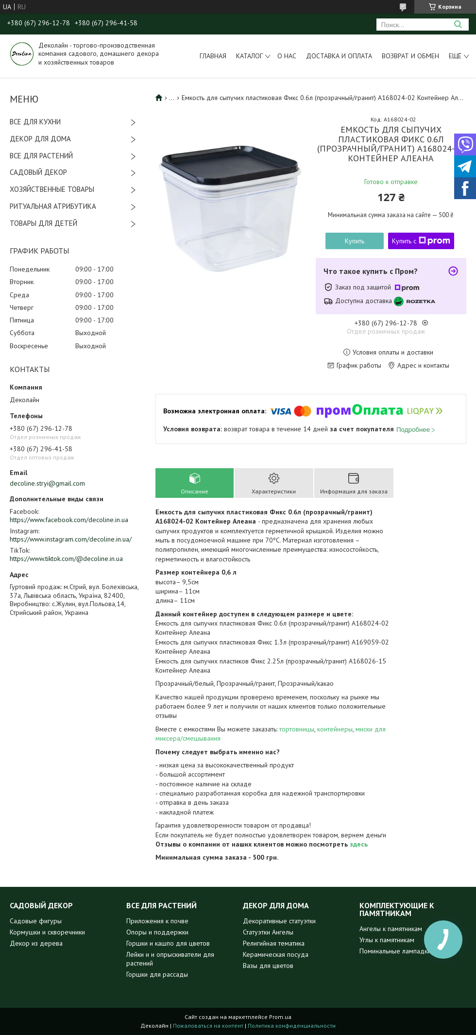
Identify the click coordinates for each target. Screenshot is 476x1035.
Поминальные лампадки (395, 951)
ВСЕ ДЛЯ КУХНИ (35, 121)
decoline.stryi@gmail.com (47, 483)
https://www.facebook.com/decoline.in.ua (69, 519)
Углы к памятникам (386, 939)
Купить (354, 241)
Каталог (249, 55)
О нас (286, 55)
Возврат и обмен (410, 55)
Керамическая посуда (275, 954)
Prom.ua (280, 1016)
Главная (213, 55)
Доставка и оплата (339, 55)
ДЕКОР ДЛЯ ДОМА (40, 138)
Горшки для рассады (157, 974)
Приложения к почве (157, 920)
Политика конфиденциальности (292, 1025)
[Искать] (458, 24)
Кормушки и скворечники (47, 932)
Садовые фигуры (36, 920)
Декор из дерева (36, 943)
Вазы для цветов (268, 965)
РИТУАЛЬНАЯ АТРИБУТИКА (53, 206)
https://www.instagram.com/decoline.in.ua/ (71, 539)
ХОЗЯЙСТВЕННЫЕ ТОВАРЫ (52, 189)
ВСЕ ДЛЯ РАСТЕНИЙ (41, 155)
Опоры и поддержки (157, 932)
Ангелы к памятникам (390, 928)
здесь (359, 844)
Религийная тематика (274, 943)
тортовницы (296, 729)
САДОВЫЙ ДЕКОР (38, 172)
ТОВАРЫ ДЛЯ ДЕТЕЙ (43, 223)
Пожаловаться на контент (208, 1025)
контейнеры (335, 729)
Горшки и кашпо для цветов (168, 943)
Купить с (421, 241)
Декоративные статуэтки (279, 920)
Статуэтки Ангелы (268, 932)
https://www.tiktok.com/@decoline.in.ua (66, 558)
